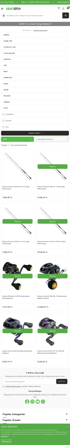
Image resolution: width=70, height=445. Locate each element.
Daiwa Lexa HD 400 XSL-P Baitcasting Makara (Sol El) (51, 297)
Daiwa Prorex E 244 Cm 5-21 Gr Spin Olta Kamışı (16, 188)
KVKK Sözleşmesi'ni (13, 386)
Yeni (5, 127)
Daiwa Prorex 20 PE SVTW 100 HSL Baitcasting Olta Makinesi (50, 352)
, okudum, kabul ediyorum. (22, 386)
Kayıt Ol (61, 381)
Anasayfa (26, 30)
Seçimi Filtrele (35, 133)
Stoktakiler (8, 114)
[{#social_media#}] (27, 402)
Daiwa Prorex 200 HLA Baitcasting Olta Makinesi (17, 352)
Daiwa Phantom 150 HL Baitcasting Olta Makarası (15, 297)
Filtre (17, 139)
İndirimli (6, 121)
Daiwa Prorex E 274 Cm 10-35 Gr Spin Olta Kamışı (51, 242)
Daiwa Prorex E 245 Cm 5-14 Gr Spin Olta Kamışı (16, 242)
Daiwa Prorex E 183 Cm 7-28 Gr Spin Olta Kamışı (51, 188)
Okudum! (6, 441)
